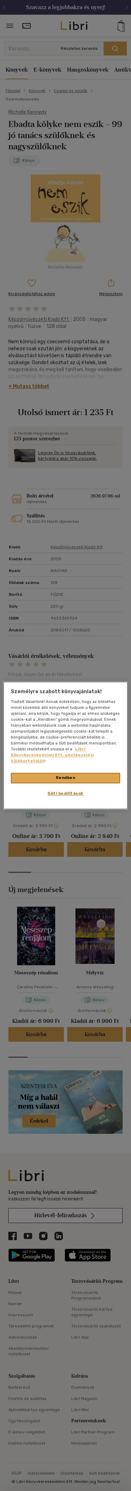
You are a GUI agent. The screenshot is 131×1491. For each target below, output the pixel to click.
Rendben (65, 778)
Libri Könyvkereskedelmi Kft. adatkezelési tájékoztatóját (52, 755)
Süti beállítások (65, 793)
